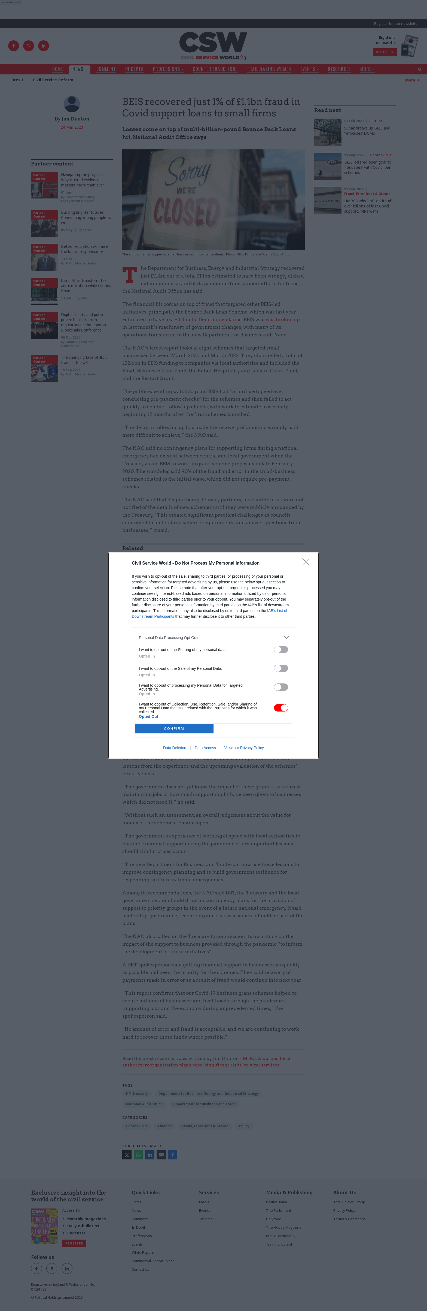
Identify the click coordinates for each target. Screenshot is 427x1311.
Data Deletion (174, 748)
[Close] (308, 563)
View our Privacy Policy (244, 748)
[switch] (281, 649)
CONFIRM (174, 729)
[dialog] (213, 655)
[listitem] (213, 637)
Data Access (205, 748)
